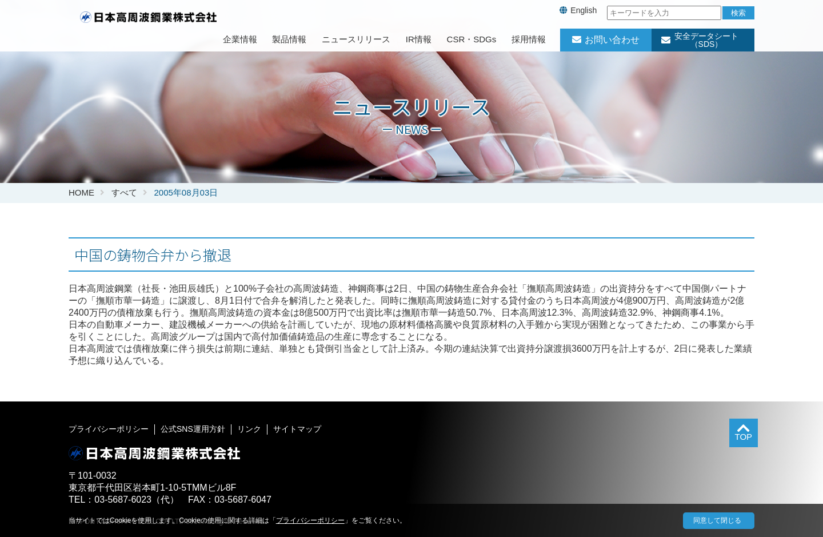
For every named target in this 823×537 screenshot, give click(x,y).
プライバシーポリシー (109, 428)
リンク (249, 428)
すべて (124, 192)
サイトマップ (297, 428)
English (583, 10)
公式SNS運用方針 (193, 428)
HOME (81, 192)
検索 (738, 13)
